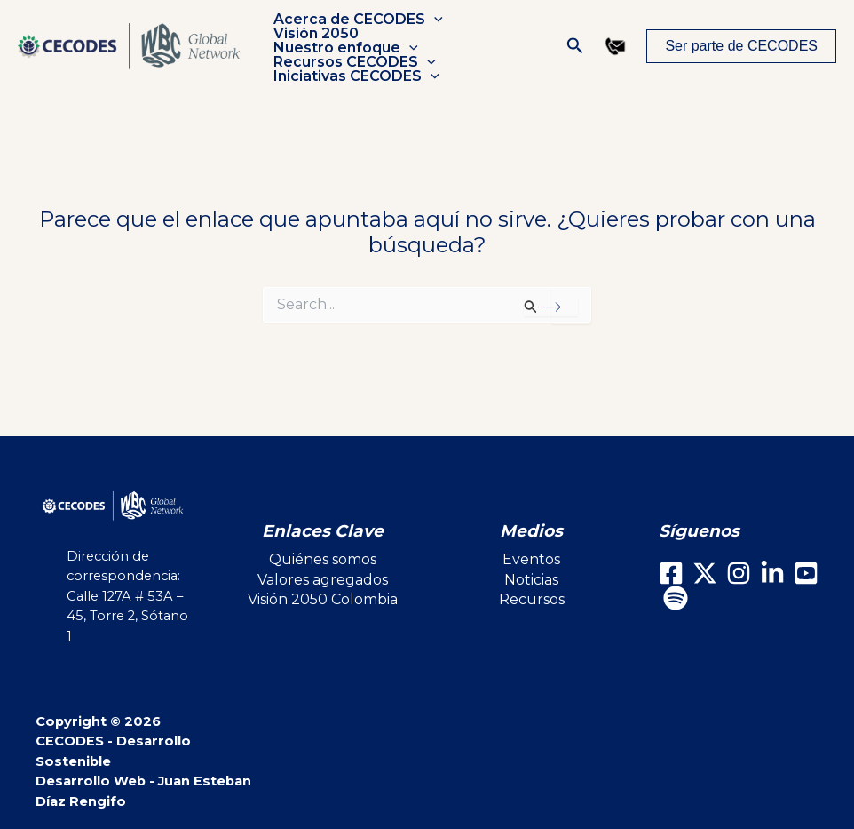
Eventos (531, 559)
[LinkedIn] (772, 573)
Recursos (532, 599)
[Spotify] (675, 598)
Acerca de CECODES (356, 27)
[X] (704, 573)
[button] (432, 27)
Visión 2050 (314, 41)
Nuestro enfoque (457, 41)
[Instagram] (738, 573)
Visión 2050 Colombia (323, 599)
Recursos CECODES (353, 55)
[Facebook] (671, 573)
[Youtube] (806, 573)
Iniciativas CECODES (355, 69)
